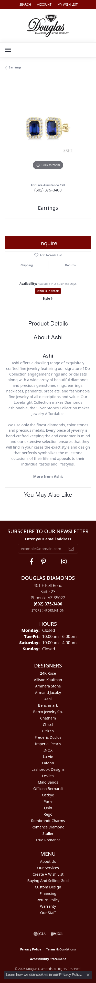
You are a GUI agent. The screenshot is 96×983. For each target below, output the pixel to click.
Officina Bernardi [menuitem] (48, 788)
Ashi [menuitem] (48, 698)
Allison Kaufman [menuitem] (48, 679)
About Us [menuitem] (48, 861)
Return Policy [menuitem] (48, 899)
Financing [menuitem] (48, 893)
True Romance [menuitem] (48, 839)
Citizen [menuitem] (48, 730)
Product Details (48, 323)
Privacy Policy (30, 949)
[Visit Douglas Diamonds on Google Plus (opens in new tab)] (64, 562)
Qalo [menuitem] (48, 807)
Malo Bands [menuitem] (48, 782)
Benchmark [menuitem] (48, 705)
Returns (70, 265)
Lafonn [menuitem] (48, 763)
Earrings (15, 67)
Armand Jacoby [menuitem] (48, 692)
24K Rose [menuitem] (48, 673)
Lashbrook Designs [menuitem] (48, 769)
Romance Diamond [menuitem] (48, 827)
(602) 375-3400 (48, 190)
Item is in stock (48, 291)
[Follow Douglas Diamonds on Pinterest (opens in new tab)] (43, 562)
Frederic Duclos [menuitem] (48, 737)
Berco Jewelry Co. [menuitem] (48, 711)
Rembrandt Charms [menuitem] (48, 820)
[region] (48, 128)
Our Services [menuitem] (48, 867)
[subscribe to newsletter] (71, 548)
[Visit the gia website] (40, 934)
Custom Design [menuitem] (48, 887)
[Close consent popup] (88, 974)
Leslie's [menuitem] (48, 775)
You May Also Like (48, 494)
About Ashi (48, 336)
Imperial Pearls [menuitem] (48, 743)
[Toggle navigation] (8, 50)
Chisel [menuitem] (48, 724)
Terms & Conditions (61, 949)
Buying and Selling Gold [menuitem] (48, 880)
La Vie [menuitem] (48, 756)
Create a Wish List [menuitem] (48, 874)
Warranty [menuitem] (48, 906)
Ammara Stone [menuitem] (48, 686)
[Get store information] (48, 610)
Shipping (26, 265)
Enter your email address (48, 538)
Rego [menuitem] (48, 814)
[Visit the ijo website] (56, 934)
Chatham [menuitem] (48, 718)
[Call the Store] (48, 604)
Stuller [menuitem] (48, 833)
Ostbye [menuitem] (48, 795)
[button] (24, 4)
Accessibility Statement (48, 959)
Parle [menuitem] (48, 801)
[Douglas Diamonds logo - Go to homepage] (48, 26)
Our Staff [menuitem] (48, 912)
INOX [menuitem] (48, 750)
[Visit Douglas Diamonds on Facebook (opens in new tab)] (31, 562)
